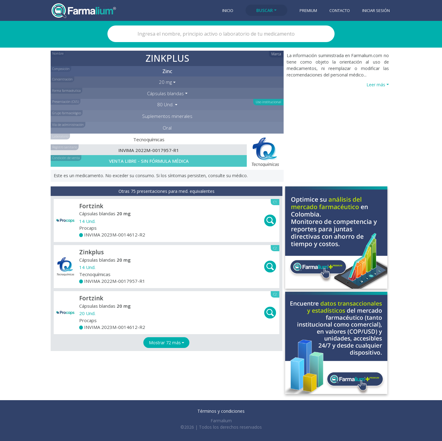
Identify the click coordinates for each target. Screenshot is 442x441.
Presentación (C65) (65, 102)
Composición (61, 69)
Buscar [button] (264, 10)
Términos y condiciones (221, 411)
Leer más (375, 85)
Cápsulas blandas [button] (165, 93)
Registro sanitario (64, 147)
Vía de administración (68, 125)
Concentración (62, 79)
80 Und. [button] (165, 104)
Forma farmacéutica (66, 90)
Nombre (58, 53)
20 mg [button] (165, 82)
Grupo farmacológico (66, 113)
